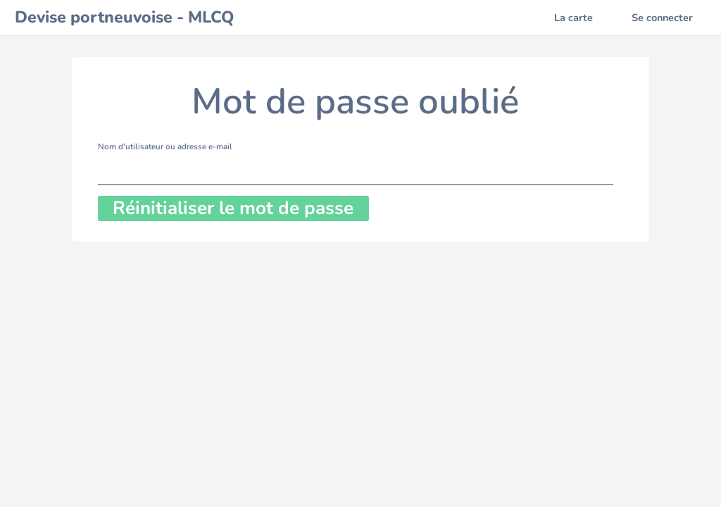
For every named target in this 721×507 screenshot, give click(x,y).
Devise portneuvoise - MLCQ (124, 17)
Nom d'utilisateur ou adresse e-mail (165, 146)
